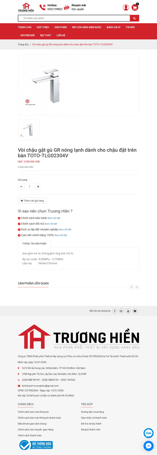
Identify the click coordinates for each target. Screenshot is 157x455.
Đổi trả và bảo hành (91, 423)
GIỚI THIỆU (43, 27)
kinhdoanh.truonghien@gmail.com (40, 385)
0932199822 (55, 9)
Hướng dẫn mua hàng (92, 412)
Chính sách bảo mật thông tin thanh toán (39, 417)
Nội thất (45, 35)
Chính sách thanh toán (30, 435)
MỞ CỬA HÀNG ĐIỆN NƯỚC (86, 27)
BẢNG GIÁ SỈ (113, 27)
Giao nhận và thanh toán (94, 417)
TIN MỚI (130, 27)
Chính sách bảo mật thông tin (33, 412)
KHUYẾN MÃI (28, 35)
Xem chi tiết (54, 218)
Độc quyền (78, 9)
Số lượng (22, 179)
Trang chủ (23, 44)
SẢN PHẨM (60, 27)
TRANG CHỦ (24, 27)
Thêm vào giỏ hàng (32, 200)
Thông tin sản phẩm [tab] (34, 243)
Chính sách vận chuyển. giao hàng (35, 429)
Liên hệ (61, 35)
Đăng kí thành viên (90, 429)
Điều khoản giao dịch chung (32, 423)
